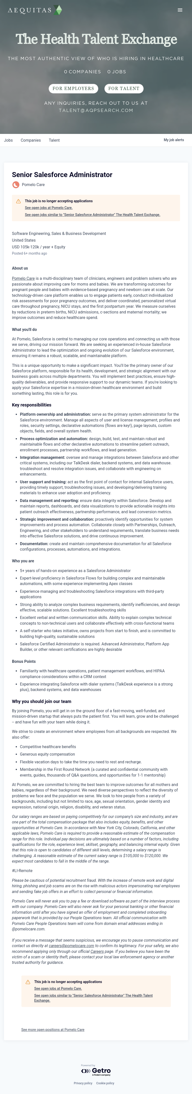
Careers (97, 951)
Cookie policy (105, 1083)
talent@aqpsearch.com (96, 110)
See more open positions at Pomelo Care (52, 1030)
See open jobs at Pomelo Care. (49, 208)
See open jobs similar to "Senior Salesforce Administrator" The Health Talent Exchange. (92, 215)
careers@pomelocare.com (71, 945)
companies (31, 140)
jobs (8, 140)
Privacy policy (83, 1083)
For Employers (73, 88)
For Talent (124, 88)
